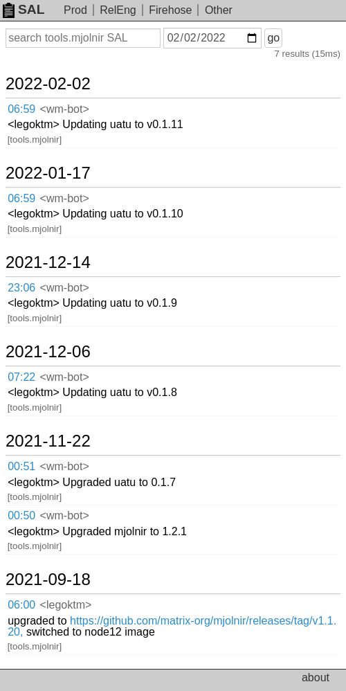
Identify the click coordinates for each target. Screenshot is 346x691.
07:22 (21, 377)
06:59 (21, 109)
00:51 (21, 466)
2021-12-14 (48, 262)
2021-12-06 (48, 351)
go (273, 38)
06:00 (21, 605)
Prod (75, 10)
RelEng (118, 10)
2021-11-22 (48, 441)
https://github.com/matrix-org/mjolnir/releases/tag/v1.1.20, (172, 626)
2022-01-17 (48, 173)
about (315, 677)
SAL (23, 9)
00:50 (21, 515)
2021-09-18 (48, 579)
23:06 (21, 288)
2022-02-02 (48, 83)
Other (219, 10)
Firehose (170, 10)
